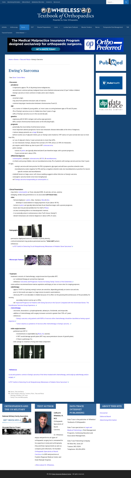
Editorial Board (26, 2)
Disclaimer (104, 413)
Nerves (97, 27)
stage (34, 132)
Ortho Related (22, 32)
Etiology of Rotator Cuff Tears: (19, 395)
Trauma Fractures (7, 33)
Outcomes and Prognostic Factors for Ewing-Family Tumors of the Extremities (46, 282)
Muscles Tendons (86, 27)
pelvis (23, 150)
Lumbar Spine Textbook (71, 27)
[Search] (126, 2)
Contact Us (49, 2)
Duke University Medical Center (61, 474)
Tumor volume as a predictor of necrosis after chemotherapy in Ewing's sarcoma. (43, 324)
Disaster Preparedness (44, 27)
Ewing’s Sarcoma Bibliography (19, 397)
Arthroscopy (14, 27)
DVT (32, 27)
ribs (48, 200)
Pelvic (32, 393)
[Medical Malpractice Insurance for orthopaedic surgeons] (65, 51)
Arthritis (4, 27)
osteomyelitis (17, 158)
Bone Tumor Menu (19, 77)
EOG (42, 158)
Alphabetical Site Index (38, 2)
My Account (57, 2)
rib (43, 334)
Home (4, 2)
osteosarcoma (48, 145)
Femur (12, 393)
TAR (127, 27)
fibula (43, 200)
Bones (25, 27)
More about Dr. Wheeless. (45, 465)
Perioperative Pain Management (113, 27)
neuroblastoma (51, 158)
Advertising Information (13, 2)
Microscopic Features (16, 260)
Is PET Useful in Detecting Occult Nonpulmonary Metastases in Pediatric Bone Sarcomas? (43, 246)
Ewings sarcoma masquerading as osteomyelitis (31, 179)
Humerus (17, 393)
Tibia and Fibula (19, 391)
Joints (58, 27)
